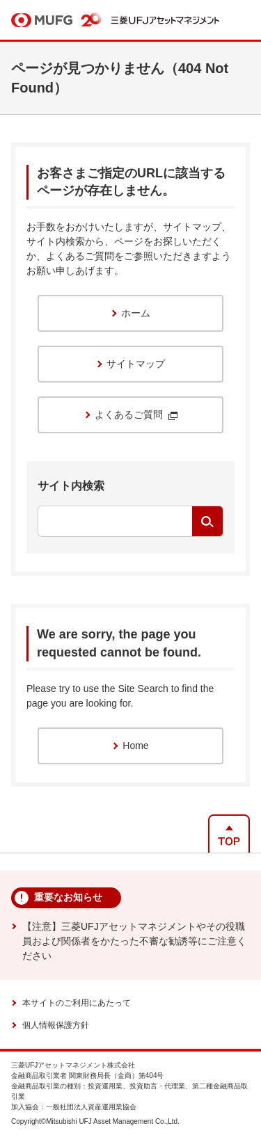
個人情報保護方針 (55, 1025)
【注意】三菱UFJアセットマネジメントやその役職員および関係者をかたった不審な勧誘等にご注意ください (134, 941)
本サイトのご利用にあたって (76, 1003)
